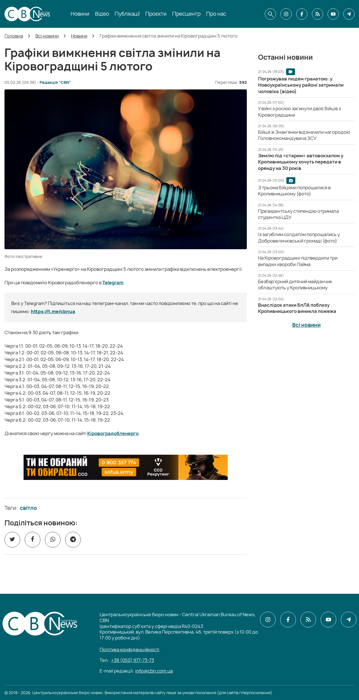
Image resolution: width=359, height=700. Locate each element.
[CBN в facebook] (301, 14)
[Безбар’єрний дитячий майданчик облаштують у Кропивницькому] (295, 284)
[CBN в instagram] (286, 14)
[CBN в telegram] (349, 14)
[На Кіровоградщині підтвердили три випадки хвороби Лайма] (297, 261)
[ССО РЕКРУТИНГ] (126, 467)
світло (28, 508)
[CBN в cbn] (317, 14)
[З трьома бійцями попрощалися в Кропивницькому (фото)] (294, 190)
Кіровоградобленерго (113, 433)
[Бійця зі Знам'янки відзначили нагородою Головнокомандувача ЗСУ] (304, 135)
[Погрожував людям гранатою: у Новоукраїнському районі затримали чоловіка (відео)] (301, 85)
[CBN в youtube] (333, 14)
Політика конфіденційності (129, 649)
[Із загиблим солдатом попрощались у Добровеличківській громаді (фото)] (299, 237)
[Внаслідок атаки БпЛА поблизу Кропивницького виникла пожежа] (297, 308)
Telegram (112, 282)
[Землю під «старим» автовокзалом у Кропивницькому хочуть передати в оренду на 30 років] (300, 162)
